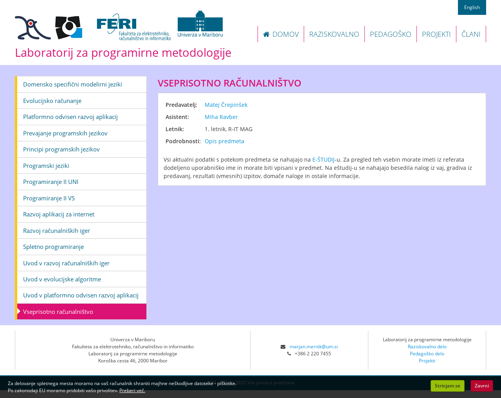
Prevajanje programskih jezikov (65, 133)
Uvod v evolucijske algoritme (62, 279)
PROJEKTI (436, 34)
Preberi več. (132, 390)
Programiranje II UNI (50, 181)
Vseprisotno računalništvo (58, 311)
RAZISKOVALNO (334, 34)
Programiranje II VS (49, 198)
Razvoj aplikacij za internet (58, 214)
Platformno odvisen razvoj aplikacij (70, 117)
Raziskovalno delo (427, 346)
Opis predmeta (224, 141)
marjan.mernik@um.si (314, 346)
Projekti (427, 360)
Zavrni (482, 385)
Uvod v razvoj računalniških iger (66, 263)
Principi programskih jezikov (61, 149)
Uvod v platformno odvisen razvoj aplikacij (81, 295)
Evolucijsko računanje (52, 100)
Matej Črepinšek (226, 104)
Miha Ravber (221, 117)
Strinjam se (447, 385)
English (472, 7)
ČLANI (471, 34)
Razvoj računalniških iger (56, 230)
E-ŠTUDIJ (323, 159)
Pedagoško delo (427, 353)
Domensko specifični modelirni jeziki (72, 84)
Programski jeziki (46, 165)
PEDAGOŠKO (390, 34)
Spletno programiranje (53, 246)
